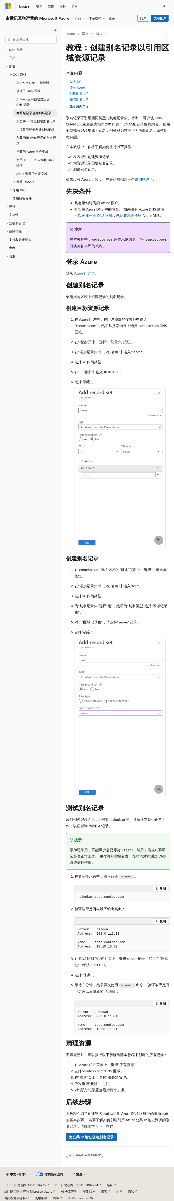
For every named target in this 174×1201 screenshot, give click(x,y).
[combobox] (31, 39)
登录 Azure (77, 87)
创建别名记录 (79, 93)
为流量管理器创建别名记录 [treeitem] (35, 129)
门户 (143, 18)
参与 (119, 1191)
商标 (56, 1198)
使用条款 (41, 1198)
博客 (104, 1191)
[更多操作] (166, 34)
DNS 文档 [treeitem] (16, 49)
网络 (85, 33)
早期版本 (89, 1191)
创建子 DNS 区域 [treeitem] (28, 91)
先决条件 (76, 81)
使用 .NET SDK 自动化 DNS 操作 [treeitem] (35, 163)
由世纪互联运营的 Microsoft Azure (28, 1191)
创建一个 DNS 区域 (97, 215)
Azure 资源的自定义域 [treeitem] (31, 173)
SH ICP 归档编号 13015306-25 (25, 1185)
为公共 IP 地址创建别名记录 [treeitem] (36, 121)
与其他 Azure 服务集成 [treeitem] (32, 151)
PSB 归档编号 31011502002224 (76, 1185)
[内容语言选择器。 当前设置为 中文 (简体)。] (16, 1174)
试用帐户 (159, 18)
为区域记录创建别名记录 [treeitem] (33, 113)
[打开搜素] (164, 6)
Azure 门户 (82, 273)
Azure (71, 33)
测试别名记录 (79, 99)
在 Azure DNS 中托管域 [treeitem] (32, 83)
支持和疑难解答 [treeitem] (20, 239)
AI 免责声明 (69, 1191)
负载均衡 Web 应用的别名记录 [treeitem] (36, 140)
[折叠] (55, 30)
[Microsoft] (8, 6)
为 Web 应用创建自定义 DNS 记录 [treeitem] (33, 102)
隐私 (110, 1185)
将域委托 (130, 215)
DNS (99, 33)
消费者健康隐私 (15, 1198)
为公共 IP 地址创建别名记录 (91, 1137)
